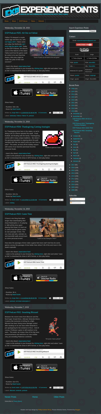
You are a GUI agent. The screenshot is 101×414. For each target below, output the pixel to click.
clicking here (38, 68)
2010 (73, 184)
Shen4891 (92, 66)
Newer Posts (10, 397)
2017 (73, 165)
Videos (33, 21)
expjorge (93, 75)
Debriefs (41, 21)
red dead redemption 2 (23, 301)
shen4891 (92, 62)
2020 (73, 105)
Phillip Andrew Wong (44, 409)
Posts (73, 199)
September (76, 139)
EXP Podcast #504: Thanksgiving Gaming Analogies (27, 127)
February (76, 158)
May (74, 150)
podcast (31, 115)
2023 (73, 97)
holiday (12, 203)
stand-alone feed (24, 66)
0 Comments (43, 112)
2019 (73, 108)
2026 (73, 88)
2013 (73, 176)
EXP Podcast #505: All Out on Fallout (21, 33)
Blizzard (12, 390)
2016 (73, 167)
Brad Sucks (17, 109)
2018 (73, 111)
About (14, 21)
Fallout (19, 115)
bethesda (13, 115)
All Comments (75, 202)
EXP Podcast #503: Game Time (18, 214)
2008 (73, 190)
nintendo (18, 390)
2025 (73, 91)
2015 (73, 170)
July (74, 144)
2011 (73, 181)
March (75, 155)
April (74, 153)
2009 (73, 187)
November (76, 116)
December (76, 113)
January (76, 161)
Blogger (77, 409)
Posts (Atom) (18, 401)
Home (7, 21)
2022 (73, 100)
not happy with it (10, 42)
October (76, 136)
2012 (73, 179)
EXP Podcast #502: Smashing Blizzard (21, 312)
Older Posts (59, 397)
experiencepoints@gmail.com (86, 40)
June (75, 147)
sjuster (76, 62)
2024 (73, 94)
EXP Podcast (23, 21)
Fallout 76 (25, 115)
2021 (73, 102)
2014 (73, 173)
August (75, 141)
